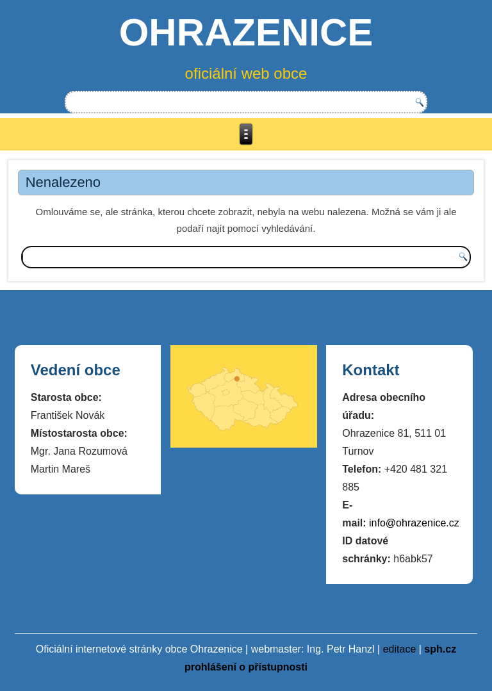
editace (399, 649)
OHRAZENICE (246, 32)
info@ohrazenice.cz (414, 522)
